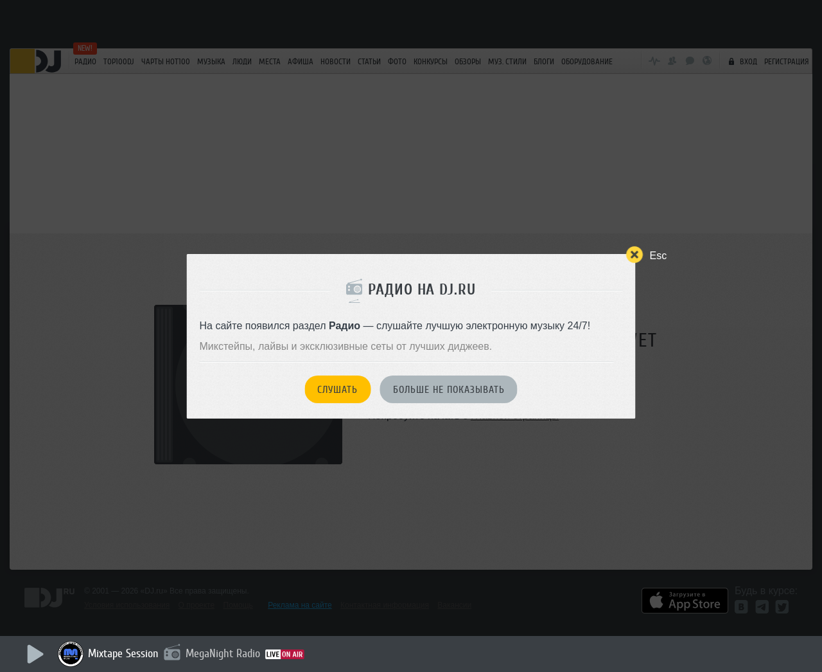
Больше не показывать (449, 389)
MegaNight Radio (223, 653)
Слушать (337, 389)
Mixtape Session (123, 653)
